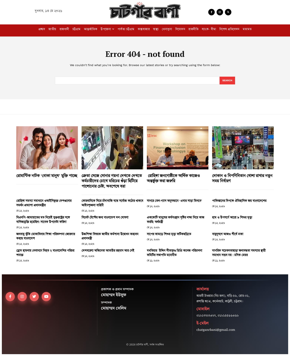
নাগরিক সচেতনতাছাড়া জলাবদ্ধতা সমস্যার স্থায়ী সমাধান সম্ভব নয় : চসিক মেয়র (239, 252)
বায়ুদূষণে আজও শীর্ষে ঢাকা (227, 234)
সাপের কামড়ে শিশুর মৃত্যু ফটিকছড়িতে (169, 234)
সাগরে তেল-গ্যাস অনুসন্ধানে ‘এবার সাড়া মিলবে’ (174, 201)
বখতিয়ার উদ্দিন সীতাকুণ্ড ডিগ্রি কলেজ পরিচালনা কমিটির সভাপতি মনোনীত (174, 252)
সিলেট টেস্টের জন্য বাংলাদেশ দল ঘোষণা (105, 217)
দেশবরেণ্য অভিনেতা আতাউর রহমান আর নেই (108, 250)
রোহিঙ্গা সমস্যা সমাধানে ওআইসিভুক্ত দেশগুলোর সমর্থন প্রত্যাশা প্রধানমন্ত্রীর (43, 203)
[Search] (227, 80)
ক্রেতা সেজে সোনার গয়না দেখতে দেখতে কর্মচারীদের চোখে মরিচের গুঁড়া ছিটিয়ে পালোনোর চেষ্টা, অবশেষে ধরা (112, 181)
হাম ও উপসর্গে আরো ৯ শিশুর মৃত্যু (232, 217)
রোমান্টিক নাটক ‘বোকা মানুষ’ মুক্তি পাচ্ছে (46, 175)
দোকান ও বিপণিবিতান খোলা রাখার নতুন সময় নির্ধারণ (242, 178)
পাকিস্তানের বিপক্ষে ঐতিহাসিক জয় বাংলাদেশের (239, 201)
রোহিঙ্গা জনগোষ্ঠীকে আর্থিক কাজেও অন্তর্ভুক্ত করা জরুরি (173, 178)
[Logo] (145, 11)
